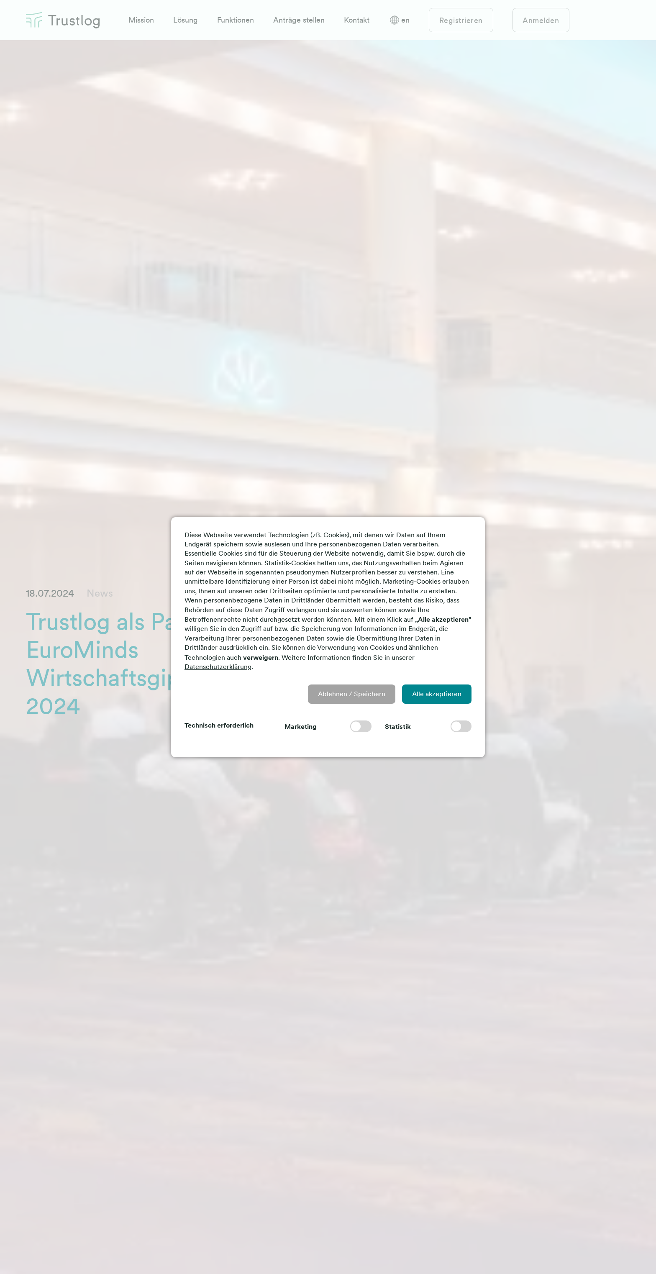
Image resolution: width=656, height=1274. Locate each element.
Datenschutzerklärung (217, 667)
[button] (351, 694)
